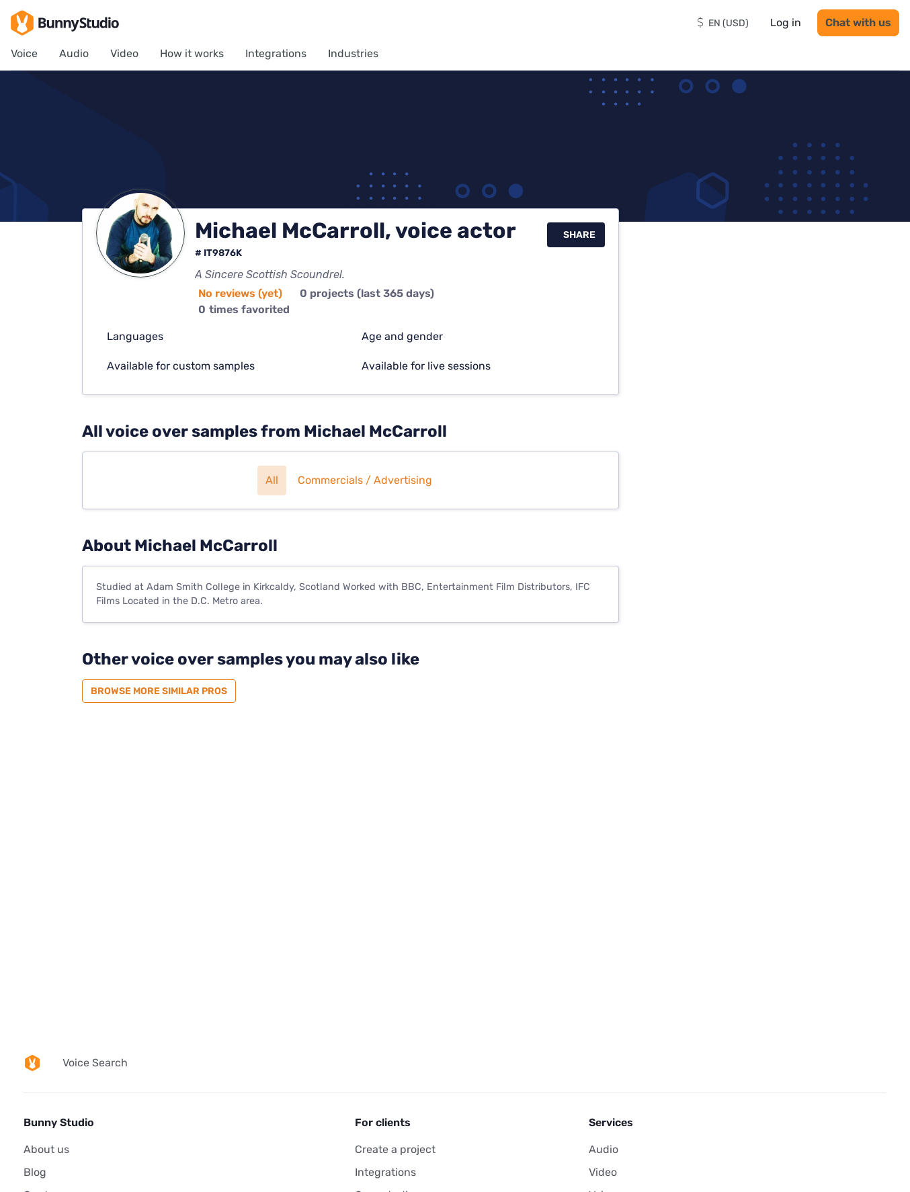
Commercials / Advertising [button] (365, 480)
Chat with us (858, 22)
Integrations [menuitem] (275, 53)
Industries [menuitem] (353, 53)
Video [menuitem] (124, 53)
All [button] (271, 480)
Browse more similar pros (159, 691)
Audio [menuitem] (74, 53)
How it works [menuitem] (192, 53)
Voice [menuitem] (24, 53)
